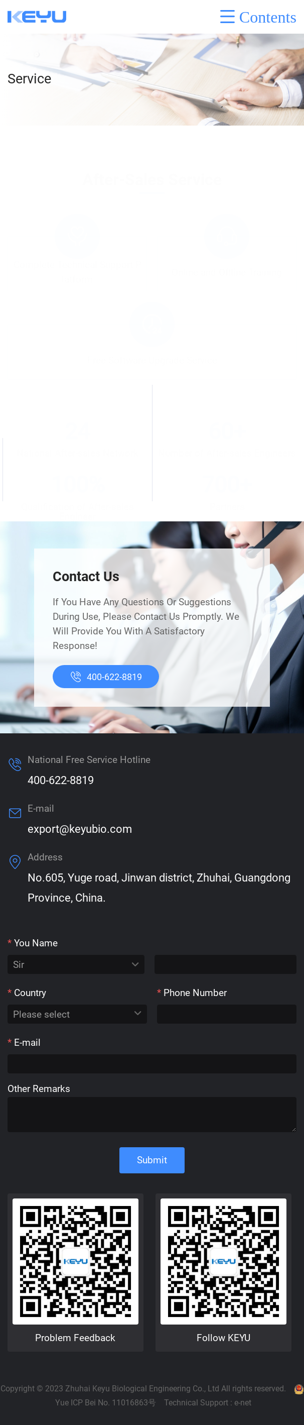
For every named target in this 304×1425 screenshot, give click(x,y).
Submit (152, 1160)
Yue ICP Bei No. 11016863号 (105, 1402)
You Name (33, 943)
